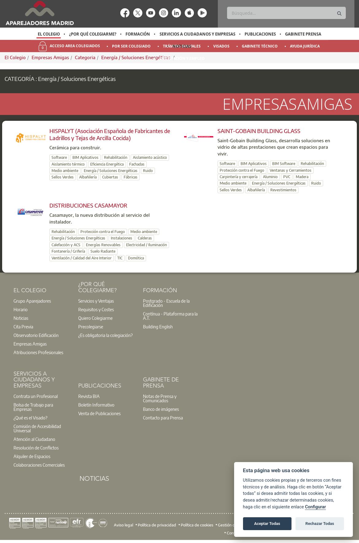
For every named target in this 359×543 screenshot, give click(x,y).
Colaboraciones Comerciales (39, 465)
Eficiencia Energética (107, 164)
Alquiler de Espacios (32, 456)
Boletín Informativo (96, 404)
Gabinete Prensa (303, 34)
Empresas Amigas (30, 343)
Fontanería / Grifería (68, 251)
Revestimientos (283, 190)
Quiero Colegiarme (95, 318)
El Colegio (49, 34)
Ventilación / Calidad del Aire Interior (82, 258)
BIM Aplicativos (85, 157)
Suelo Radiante (103, 251)
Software (59, 157)
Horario (21, 309)
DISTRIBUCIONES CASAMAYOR (88, 205)
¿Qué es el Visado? (30, 417)
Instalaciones (121, 238)
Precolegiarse (90, 326)
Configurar (315, 507)
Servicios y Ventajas (96, 301)
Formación (137, 34)
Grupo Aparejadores (32, 301)
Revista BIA (89, 396)
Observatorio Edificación (36, 335)
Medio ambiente (65, 170)
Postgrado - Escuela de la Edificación (166, 303)
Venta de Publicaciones (99, 413)
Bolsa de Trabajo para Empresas (33, 407)
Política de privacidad (157, 524)
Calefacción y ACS (66, 245)
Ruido (148, 170)
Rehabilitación (115, 157)
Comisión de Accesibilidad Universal (37, 428)
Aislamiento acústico (150, 157)
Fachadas (137, 164)
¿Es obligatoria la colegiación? (105, 335)
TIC (119, 258)
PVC (286, 176)
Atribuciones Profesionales (38, 352)
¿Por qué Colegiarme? (92, 34)
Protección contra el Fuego (242, 170)
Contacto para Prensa (163, 417)
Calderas (145, 238)
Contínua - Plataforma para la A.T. (170, 316)
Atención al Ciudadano (34, 439)
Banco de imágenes (161, 409)
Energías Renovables (103, 245)
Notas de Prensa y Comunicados (159, 398)
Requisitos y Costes (96, 309)
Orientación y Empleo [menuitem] (182, 58)
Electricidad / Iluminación (146, 245)
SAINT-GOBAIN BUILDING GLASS (259, 130)
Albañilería (88, 177)
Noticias (181, 46)
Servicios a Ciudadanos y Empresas (197, 34)
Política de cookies (197, 524)
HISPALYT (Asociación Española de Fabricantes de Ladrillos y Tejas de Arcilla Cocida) (109, 134)
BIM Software (283, 163)
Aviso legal (123, 524)
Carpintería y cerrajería (238, 176)
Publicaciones (260, 34)
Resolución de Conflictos (36, 447)
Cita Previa (23, 326)
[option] (49, 34)
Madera (302, 176)
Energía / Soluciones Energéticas (110, 170)
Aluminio (270, 176)
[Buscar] (286, 13)
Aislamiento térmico (68, 164)
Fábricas (130, 177)
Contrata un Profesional (36, 396)
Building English (158, 326)
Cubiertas (110, 177)
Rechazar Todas (319, 523)
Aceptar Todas (267, 523)
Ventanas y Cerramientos (290, 170)
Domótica (136, 258)
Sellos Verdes (63, 177)
